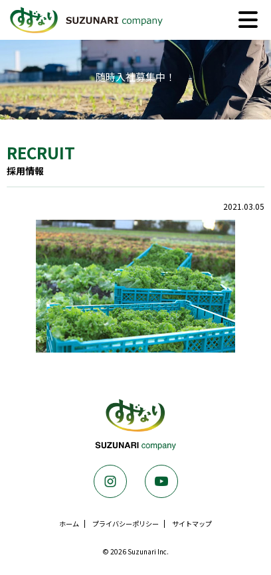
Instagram (110, 481)
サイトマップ (192, 524)
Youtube (161, 481)
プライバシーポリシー (125, 524)
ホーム (69, 524)
